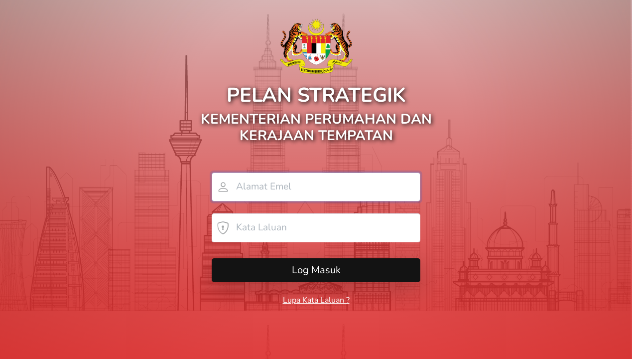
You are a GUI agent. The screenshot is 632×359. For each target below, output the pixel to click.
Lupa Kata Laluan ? (316, 300)
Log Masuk (316, 270)
